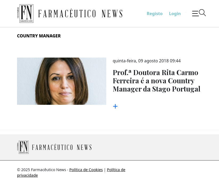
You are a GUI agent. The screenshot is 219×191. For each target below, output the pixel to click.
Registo (155, 13)
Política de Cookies (86, 169)
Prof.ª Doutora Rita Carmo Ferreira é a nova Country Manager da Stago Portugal (156, 80)
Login (175, 13)
